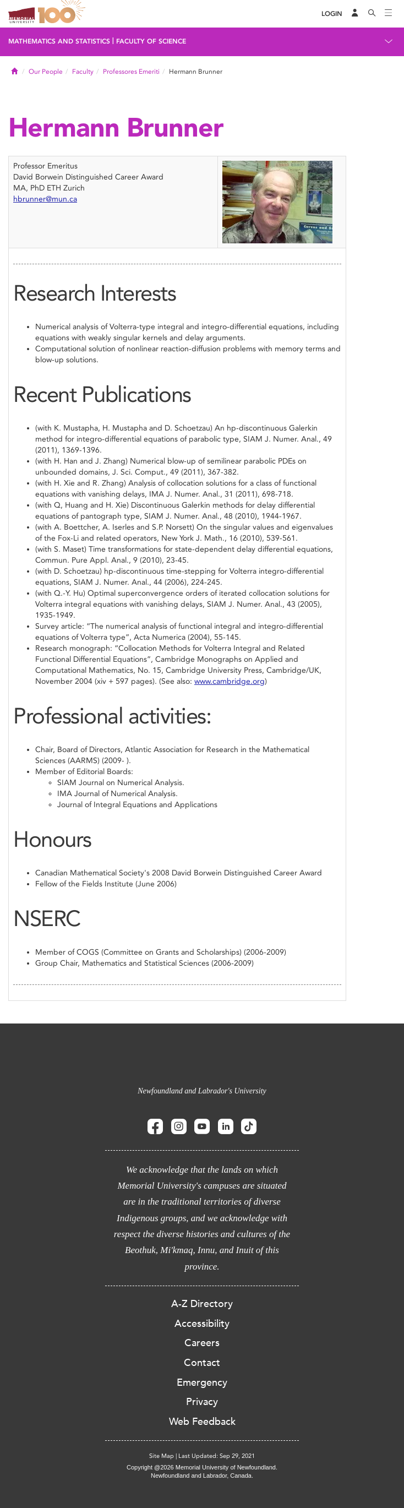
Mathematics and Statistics (59, 41)
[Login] (332, 14)
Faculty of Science (151, 41)
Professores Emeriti (131, 71)
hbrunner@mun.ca (45, 199)
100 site (63, 14)
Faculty (83, 71)
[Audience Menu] (355, 13)
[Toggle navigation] (388, 14)
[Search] (372, 13)
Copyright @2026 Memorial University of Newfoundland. (202, 1467)
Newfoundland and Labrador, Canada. (202, 1475)
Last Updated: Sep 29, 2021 (216, 1456)
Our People (46, 71)
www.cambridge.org (229, 681)
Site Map (161, 1456)
